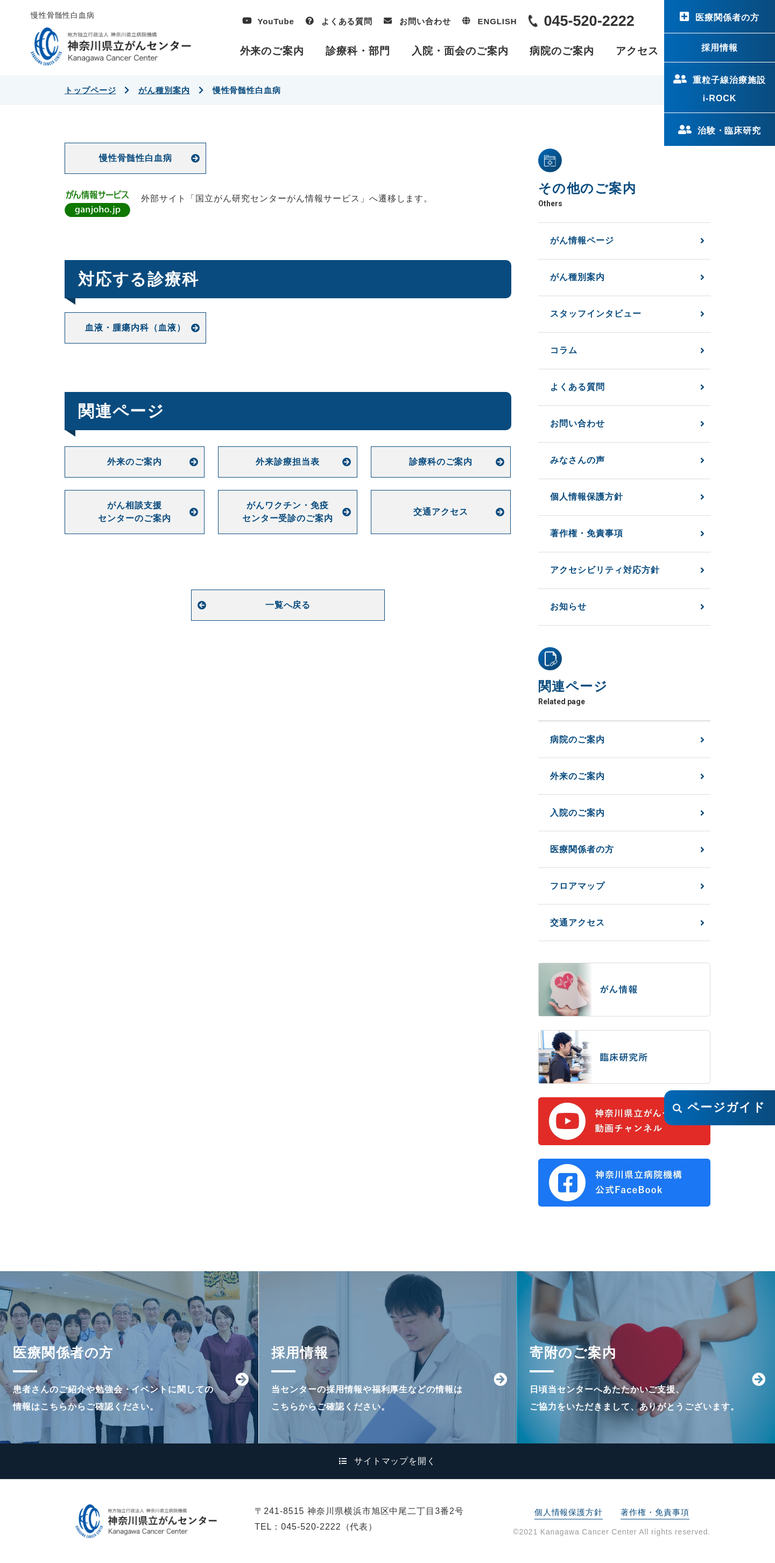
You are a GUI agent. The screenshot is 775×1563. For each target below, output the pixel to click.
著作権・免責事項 (586, 533)
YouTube (276, 21)
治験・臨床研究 (730, 130)
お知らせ (568, 606)
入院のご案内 (577, 812)
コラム (563, 350)
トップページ (90, 90)
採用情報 (719, 47)
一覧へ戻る (288, 604)
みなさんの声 (577, 460)
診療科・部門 (358, 51)
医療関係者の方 (727, 17)
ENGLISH (497, 21)
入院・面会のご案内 (460, 51)
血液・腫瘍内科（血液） (135, 327)
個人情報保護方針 (586, 496)
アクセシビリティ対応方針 (605, 569)
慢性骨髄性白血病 (135, 158)
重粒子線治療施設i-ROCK (729, 89)
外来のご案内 (272, 51)
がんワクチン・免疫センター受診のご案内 (288, 512)
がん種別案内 (163, 90)
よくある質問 (346, 21)
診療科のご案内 (441, 461)
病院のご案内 (562, 51)
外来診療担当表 (288, 461)
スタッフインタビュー (596, 313)
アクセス (637, 51)
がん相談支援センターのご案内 (134, 512)
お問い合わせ (424, 21)
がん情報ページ (582, 240)
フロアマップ (577, 886)
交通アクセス (440, 511)
